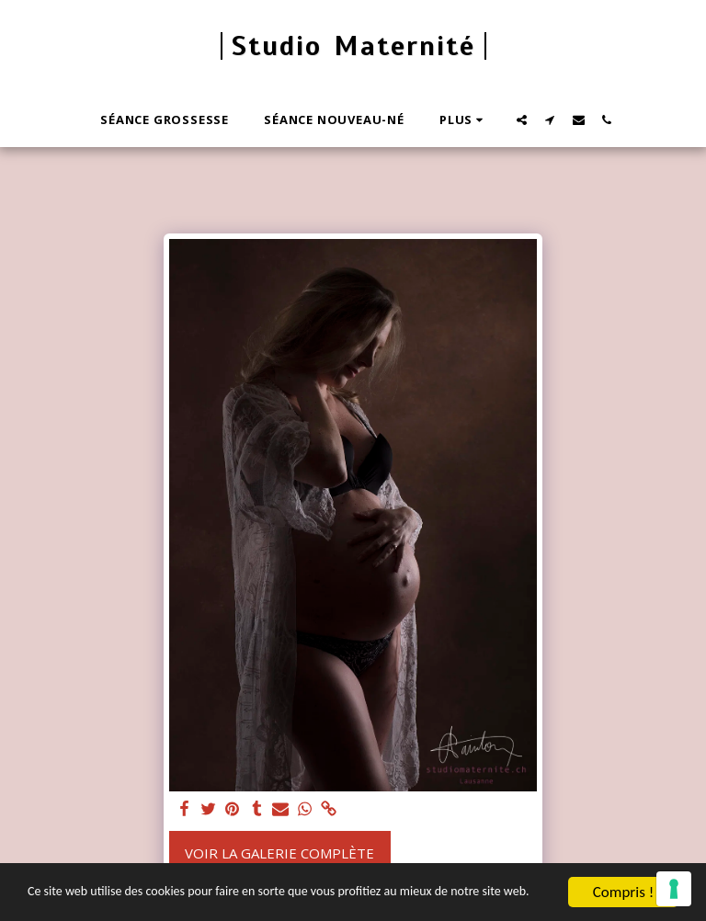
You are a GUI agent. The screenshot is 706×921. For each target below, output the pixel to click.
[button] (521, 119)
